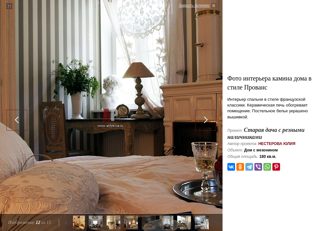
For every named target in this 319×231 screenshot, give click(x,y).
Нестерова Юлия (276, 143)
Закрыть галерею (194, 5)
